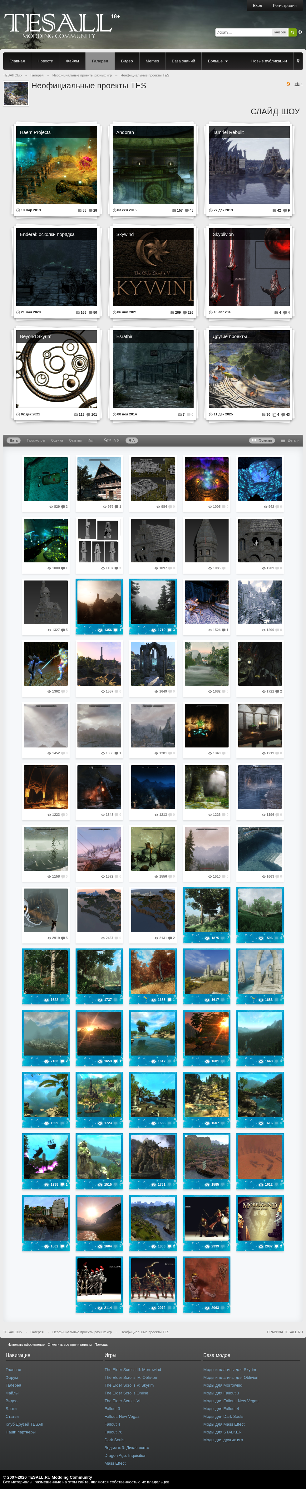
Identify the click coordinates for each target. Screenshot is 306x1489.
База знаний (183, 61)
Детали (290, 440)
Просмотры (36, 440)
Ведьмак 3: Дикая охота (127, 1447)
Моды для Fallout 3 (221, 1393)
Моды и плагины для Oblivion (230, 1377)
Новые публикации (269, 61)
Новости (45, 61)
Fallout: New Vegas (122, 1416)
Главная (17, 61)
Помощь (101, 1344)
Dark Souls (115, 1440)
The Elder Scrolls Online (126, 1393)
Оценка (57, 440)
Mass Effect (115, 1463)
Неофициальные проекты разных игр (82, 1332)
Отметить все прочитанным (69, 1344)
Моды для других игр (223, 1440)
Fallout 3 (112, 1408)
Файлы (72, 61)
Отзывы (75, 440)
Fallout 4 (112, 1424)
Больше (218, 61)
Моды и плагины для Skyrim (229, 1369)
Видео (127, 61)
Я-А (132, 440)
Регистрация (285, 5)
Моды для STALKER (222, 1432)
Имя (91, 440)
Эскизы (262, 440)
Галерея (100, 61)
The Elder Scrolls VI (123, 1400)
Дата (13, 440)
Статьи (12, 1416)
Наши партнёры (21, 1432)
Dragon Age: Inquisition (125, 1455)
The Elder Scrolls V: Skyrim (129, 1385)
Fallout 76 (113, 1432)
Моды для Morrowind (222, 1385)
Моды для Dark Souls (223, 1416)
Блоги (11, 1408)
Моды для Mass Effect (223, 1424)
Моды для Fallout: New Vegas (230, 1400)
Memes (152, 61)
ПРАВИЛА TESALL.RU (285, 1332)
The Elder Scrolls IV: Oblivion (131, 1377)
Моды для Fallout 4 (221, 1408)
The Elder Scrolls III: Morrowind (133, 1369)
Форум (12, 1377)
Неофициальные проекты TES (145, 1332)
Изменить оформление (26, 1344)
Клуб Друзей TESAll (24, 1424)
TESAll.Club (12, 1332)
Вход (257, 5)
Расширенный (300, 32)
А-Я (117, 440)
